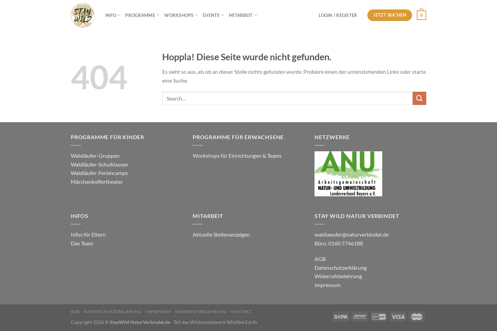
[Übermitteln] (419, 98)
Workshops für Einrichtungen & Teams (238, 155)
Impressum (328, 285)
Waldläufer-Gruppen (95, 155)
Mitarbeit (243, 15)
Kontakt (241, 311)
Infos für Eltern (88, 234)
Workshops (181, 15)
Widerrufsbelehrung (338, 276)
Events (213, 15)
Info (113, 15)
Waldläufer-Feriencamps (99, 173)
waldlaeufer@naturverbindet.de (352, 234)
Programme (142, 15)
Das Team (82, 243)
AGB (320, 259)
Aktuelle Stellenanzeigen (222, 234)
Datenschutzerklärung (341, 267)
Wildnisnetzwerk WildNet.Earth (223, 322)
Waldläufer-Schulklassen (99, 164)
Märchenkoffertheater (97, 181)
